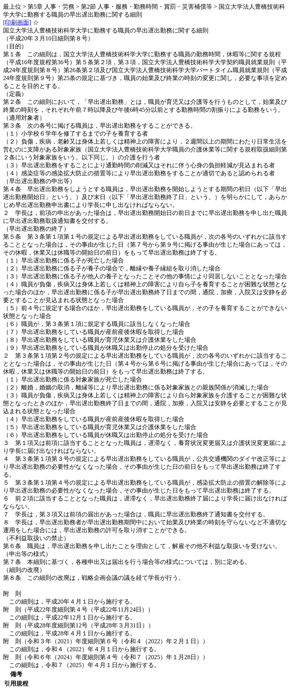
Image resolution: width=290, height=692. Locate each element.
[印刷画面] (17, 22)
